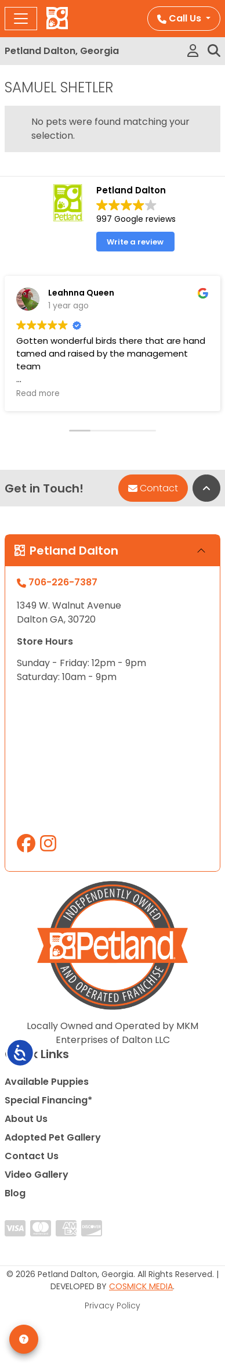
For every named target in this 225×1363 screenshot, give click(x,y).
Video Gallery (36, 1174)
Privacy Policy (112, 1305)
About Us (26, 1118)
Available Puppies (47, 1081)
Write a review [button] (135, 241)
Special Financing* (48, 1100)
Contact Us (32, 1156)
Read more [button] (38, 394)
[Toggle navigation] (21, 18)
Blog (15, 1193)
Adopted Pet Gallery (53, 1137)
